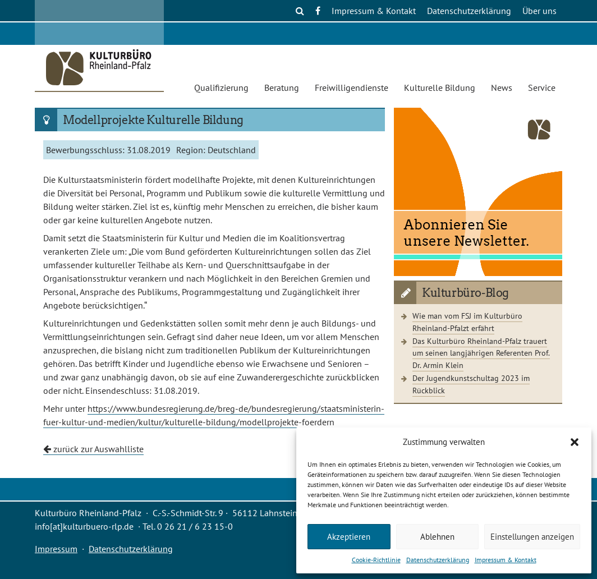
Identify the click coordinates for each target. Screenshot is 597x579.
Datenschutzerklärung (437, 559)
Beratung (281, 87)
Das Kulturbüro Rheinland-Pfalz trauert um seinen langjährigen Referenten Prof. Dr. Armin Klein (481, 353)
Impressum (56, 548)
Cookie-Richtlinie (376, 559)
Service (541, 87)
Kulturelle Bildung (439, 87)
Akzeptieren (348, 536)
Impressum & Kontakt (505, 559)
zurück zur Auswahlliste (93, 448)
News (501, 87)
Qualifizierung (221, 87)
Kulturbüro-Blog (465, 293)
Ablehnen (437, 536)
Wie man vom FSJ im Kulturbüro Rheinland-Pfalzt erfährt (467, 321)
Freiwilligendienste (351, 87)
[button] (574, 442)
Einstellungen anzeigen (532, 536)
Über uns (539, 10)
